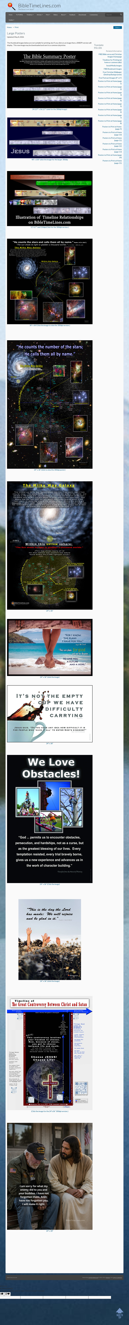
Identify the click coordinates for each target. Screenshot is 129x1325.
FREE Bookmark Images (113, 69)
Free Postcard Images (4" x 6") (110, 78)
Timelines (29, 15)
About (63, 15)
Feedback (72, 15)
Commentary (94, 15)
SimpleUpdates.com (93, 1277)
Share (117, 27)
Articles (39, 15)
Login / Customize (117, 1277)
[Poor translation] (7, 1294)
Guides (11, 20)
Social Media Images (114, 66)
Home (10, 15)
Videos (55, 15)
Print (47, 15)
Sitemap (108, 1277)
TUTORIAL (19, 15)
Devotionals (82, 15)
